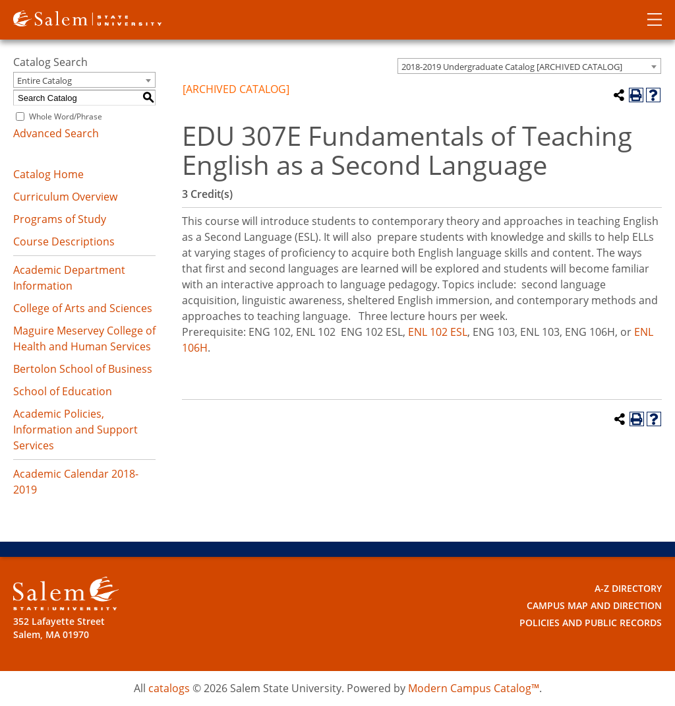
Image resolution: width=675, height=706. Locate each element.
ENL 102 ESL (437, 332)
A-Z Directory (628, 588)
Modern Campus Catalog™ (473, 688)
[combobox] (529, 66)
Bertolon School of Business (82, 369)
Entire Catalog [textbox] (44, 80)
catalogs (169, 688)
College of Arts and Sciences (82, 308)
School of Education (62, 391)
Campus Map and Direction (594, 605)
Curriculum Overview (65, 196)
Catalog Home (48, 174)
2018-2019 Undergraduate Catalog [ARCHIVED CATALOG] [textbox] (511, 67)
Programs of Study (59, 219)
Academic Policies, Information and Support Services (75, 429)
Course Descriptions (64, 241)
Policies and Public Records (590, 622)
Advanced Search (56, 133)
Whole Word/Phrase (65, 116)
